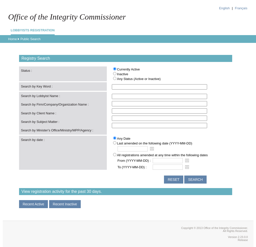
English (224, 8)
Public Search (30, 39)
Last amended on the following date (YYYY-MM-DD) (154, 143)
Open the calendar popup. (152, 148)
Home (12, 39)
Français (241, 8)
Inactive (122, 74)
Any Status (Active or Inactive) (139, 79)
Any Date (123, 138)
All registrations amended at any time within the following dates (162, 155)
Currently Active (128, 69)
